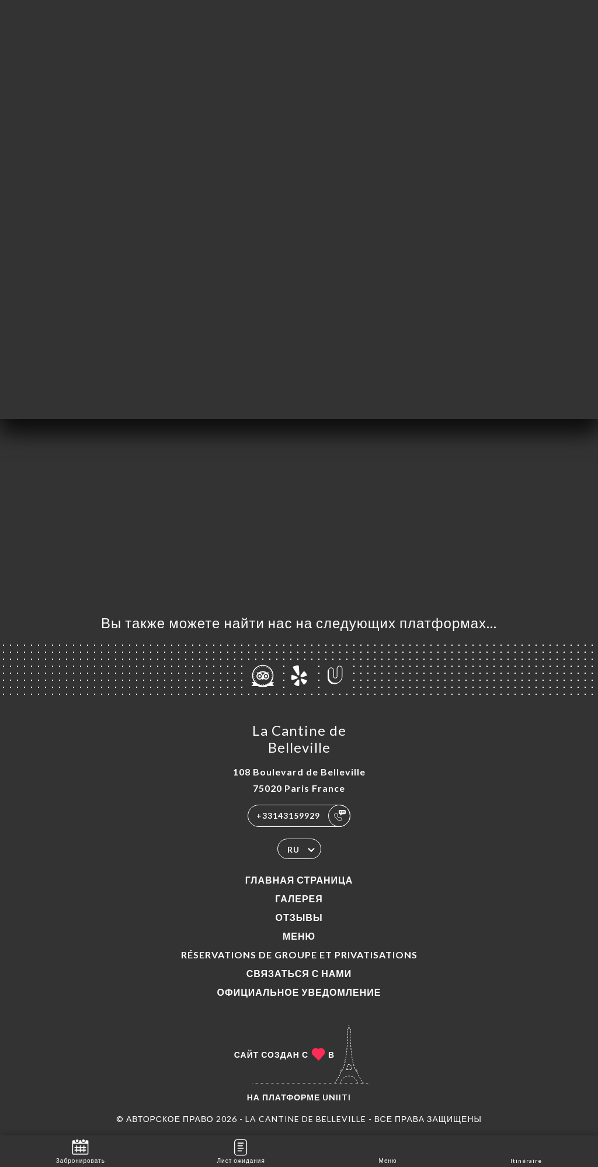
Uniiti (336, 1097)
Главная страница (299, 879)
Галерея (299, 898)
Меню (299, 935)
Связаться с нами (299, 973)
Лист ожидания (241, 1150)
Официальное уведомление (299, 992)
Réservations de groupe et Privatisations (299, 954)
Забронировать (80, 1150)
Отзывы (298, 917)
